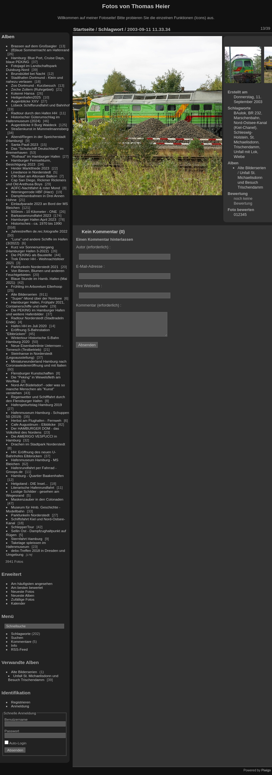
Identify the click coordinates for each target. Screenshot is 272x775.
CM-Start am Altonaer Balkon (34, 176)
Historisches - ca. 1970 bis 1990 (36, 223)
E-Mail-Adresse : (90, 266)
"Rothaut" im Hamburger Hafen (35, 156)
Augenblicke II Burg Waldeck (34, 125)
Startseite (83, 29)
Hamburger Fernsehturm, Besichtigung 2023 (28, 162)
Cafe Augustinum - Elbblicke (33, 424)
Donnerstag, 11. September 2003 (248, 99)
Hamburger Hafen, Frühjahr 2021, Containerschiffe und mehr (35, 304)
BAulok (240, 113)
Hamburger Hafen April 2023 (33, 219)
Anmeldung (20, 706)
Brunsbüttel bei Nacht (28, 73)
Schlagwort (110, 29)
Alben (8, 36)
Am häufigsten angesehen (32, 583)
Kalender (18, 603)
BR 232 (254, 113)
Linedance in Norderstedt (31, 172)
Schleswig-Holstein (243, 134)
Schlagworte (21, 634)
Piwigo (266, 770)
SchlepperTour (22, 527)
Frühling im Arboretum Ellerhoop (36, 286)
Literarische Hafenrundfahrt (32, 487)
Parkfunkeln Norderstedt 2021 (34, 267)
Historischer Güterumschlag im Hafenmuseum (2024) (33, 119)
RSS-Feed (19, 649)
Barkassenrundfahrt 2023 (31, 215)
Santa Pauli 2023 (24, 144)
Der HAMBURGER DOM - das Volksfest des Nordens (32, 430)
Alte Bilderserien (24, 294)
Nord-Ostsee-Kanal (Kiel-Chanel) (250, 125)
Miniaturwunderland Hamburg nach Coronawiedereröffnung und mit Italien (36, 363)
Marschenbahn (247, 118)
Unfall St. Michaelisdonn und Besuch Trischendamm (33, 678)
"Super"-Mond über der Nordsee (36, 298)
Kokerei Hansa (22, 93)
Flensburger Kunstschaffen (32, 373)
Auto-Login (16, 743)
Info (14, 645)
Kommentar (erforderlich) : (98, 305)
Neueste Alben (22, 595)
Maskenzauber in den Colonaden (37, 499)
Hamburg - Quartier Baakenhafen (37, 476)
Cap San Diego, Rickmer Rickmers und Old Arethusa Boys (36, 182)
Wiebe (239, 156)
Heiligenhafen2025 (26, 97)
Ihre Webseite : (89, 285)
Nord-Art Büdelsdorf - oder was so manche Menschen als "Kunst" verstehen (35, 389)
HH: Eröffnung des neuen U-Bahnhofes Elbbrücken (31, 454)
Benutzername (16, 719)
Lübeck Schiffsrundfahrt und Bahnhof (40, 105)
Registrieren (20, 702)
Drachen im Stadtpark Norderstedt (38, 444)
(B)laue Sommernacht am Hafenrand (40, 50)
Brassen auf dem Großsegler (34, 46)
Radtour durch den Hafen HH (34, 113)
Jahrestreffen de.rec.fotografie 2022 (39, 231)
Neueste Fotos (22, 591)
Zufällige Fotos (22, 599)
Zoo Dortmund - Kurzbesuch (33, 85)
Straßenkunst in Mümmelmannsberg (40, 129)
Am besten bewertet (27, 587)
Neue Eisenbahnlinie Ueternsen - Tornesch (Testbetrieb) (34, 347)
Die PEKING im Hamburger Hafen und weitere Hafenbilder (35, 312)
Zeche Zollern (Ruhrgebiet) (32, 89)
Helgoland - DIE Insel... (29, 483)
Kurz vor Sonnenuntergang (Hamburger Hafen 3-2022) (30, 249)
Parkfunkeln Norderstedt (30, 515)
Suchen (17, 637)
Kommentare (21, 641)
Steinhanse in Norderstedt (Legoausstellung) (29, 355)
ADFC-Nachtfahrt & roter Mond (35, 188)
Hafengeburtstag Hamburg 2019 (36, 405)
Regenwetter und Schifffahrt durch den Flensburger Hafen (35, 399)
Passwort (12, 731)
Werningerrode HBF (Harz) (32, 192)
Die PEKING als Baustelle (31, 255)
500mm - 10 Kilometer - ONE (34, 211)
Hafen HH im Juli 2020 (29, 326)
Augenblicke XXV (25, 101)
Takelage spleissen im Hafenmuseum (26, 545)
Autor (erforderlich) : (93, 247)
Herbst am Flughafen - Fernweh (36, 420)
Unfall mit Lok (245, 151)
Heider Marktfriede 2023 (30, 168)
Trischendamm (246, 147)
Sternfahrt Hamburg (26, 539)
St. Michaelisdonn (246, 139)
